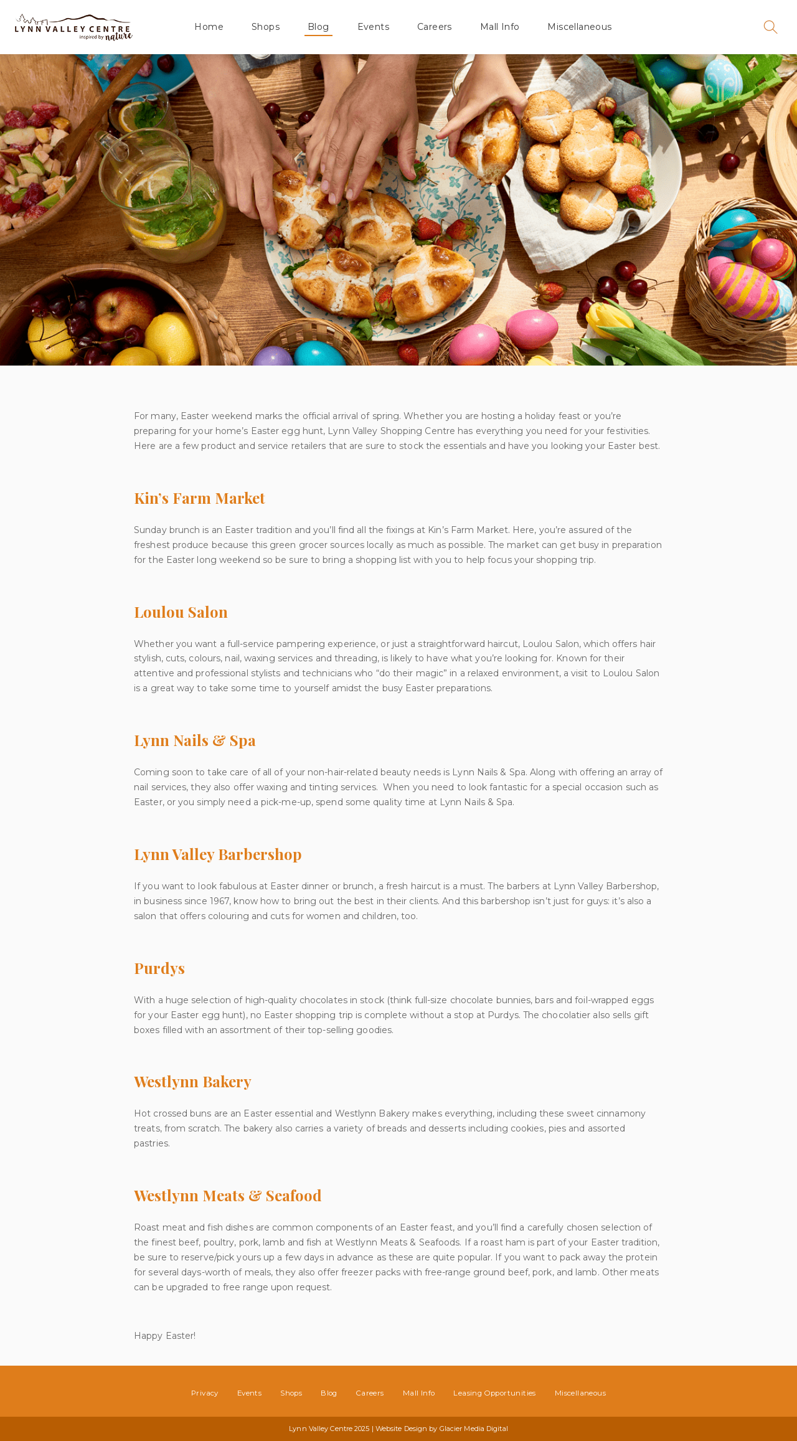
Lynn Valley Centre (73, 26)
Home (209, 26)
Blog (318, 26)
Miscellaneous (579, 26)
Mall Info (500, 26)
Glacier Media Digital (474, 1428)
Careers (434, 26)
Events (373, 26)
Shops (266, 26)
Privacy (205, 1393)
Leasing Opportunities (494, 1393)
